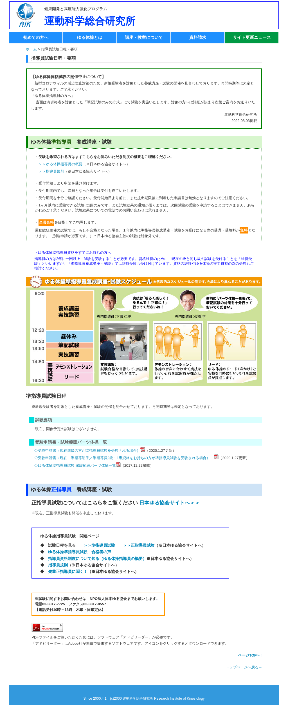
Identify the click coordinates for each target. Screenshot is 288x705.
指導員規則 (58, 565)
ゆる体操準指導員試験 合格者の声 (79, 552)
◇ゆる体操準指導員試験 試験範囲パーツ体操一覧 (75, 465)
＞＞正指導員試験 (138, 545)
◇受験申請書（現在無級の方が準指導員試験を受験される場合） (87, 450)
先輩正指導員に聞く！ (67, 571)
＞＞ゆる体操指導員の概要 (60, 164)
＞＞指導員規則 (51, 171)
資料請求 (197, 37)
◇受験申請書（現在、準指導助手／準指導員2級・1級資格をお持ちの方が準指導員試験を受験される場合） (124, 458)
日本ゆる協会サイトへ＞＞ (169, 503)
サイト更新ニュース (252, 37)
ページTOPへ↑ (250, 655)
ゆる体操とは (89, 37)
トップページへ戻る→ (244, 667)
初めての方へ (35, 37)
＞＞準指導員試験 (99, 545)
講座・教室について (144, 37)
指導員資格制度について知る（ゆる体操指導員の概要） (97, 558)
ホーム (31, 49)
